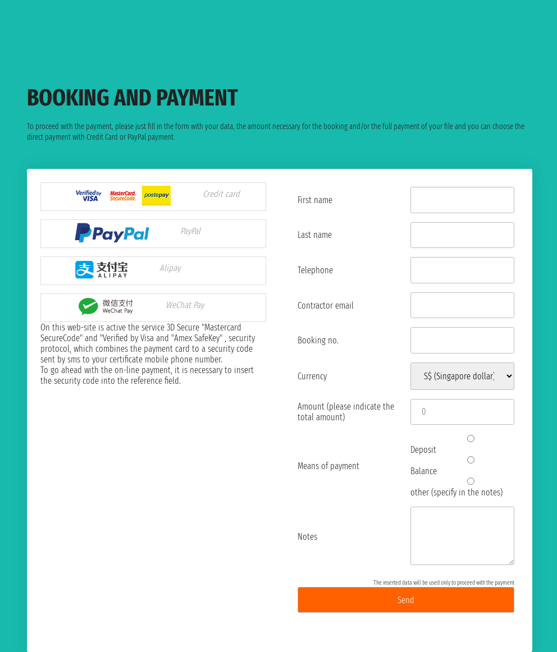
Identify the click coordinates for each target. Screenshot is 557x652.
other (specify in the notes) (466, 487)
